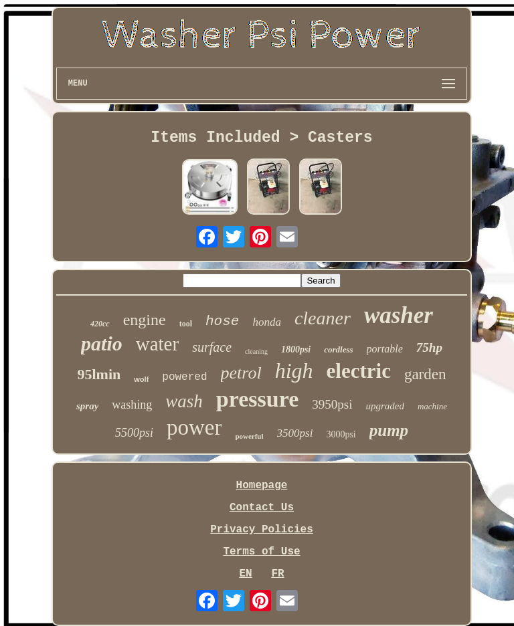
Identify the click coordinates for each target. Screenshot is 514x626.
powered (184, 377)
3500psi (295, 433)
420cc (100, 323)
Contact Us (262, 508)
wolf (141, 379)
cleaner (322, 318)
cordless (338, 349)
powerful (249, 436)
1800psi (296, 349)
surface (212, 347)
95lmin (99, 374)
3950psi (332, 404)
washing (132, 404)
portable (385, 348)
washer (398, 315)
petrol (241, 373)
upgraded (384, 406)
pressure (257, 399)
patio (101, 343)
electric (359, 371)
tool (185, 323)
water (157, 343)
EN (245, 574)
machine (432, 406)
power (194, 427)
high (294, 370)
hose (222, 321)
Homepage (262, 486)
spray (87, 406)
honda (266, 322)
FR (277, 574)
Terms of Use (261, 552)
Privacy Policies (261, 530)
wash (184, 401)
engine (144, 319)
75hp (429, 347)
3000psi (340, 434)
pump (388, 430)
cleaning (256, 351)
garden (425, 374)
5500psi (134, 432)
